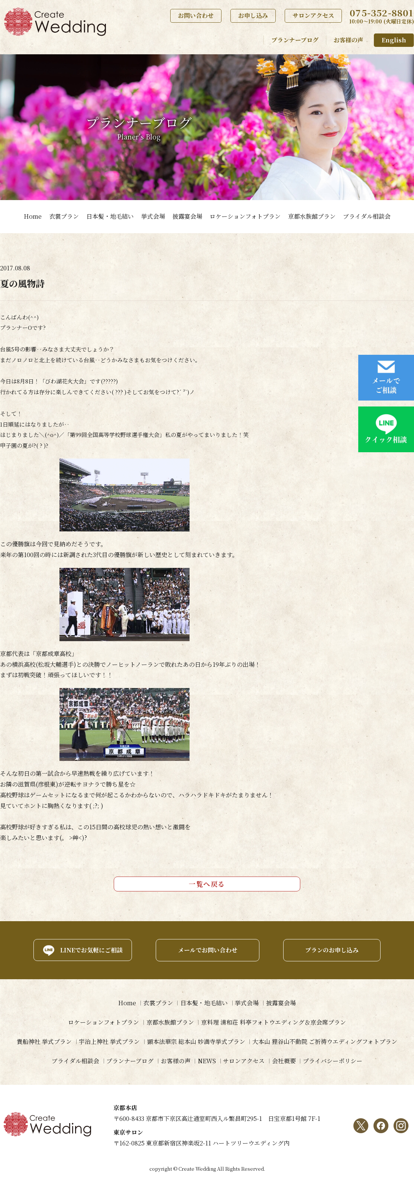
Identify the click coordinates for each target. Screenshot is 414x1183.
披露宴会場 (187, 216)
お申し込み (253, 15)
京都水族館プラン (312, 216)
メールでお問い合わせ (207, 949)
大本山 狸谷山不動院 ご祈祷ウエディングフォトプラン (325, 1041)
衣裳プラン (64, 216)
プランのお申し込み (332, 949)
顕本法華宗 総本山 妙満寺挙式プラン (196, 1041)
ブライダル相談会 (367, 216)
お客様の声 (348, 40)
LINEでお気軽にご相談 (90, 949)
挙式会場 (153, 216)
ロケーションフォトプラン (245, 216)
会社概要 (284, 1061)
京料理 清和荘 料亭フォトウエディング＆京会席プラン (273, 1022)
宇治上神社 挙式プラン (109, 1041)
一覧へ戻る (207, 883)
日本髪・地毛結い (110, 216)
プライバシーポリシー (333, 1061)
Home (33, 216)
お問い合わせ (196, 15)
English (394, 40)
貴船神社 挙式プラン (43, 1041)
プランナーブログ (294, 40)
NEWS (207, 1061)
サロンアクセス (313, 15)
